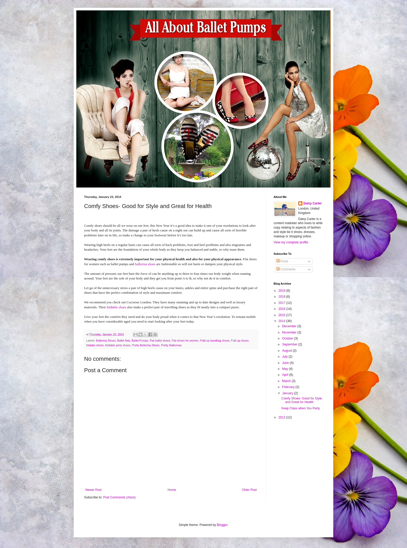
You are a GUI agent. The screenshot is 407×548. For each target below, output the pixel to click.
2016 (282, 309)
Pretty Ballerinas (171, 345)
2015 (282, 315)
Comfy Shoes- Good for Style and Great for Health (301, 400)
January (288, 393)
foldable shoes (116, 307)
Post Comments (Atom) (119, 497)
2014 (282, 321)
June (286, 363)
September (290, 344)
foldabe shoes (95, 345)
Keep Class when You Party (300, 408)
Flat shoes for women (185, 340)
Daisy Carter (312, 203)
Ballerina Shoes (106, 340)
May (285, 369)
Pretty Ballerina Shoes (146, 345)
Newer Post (93, 490)
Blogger (222, 525)
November (289, 332)
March (287, 381)
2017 (282, 303)
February (288, 387)
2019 (282, 290)
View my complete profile (291, 242)
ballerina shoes (145, 264)
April (285, 375)
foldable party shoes (117, 345)
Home (172, 490)
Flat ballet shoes (160, 340)
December (289, 326)
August (287, 350)
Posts (282, 261)
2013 (282, 417)
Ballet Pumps (140, 340)
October (288, 338)
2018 (282, 296)
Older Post (249, 490)
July (285, 356)
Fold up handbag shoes (214, 340)
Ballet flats (123, 340)
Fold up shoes (240, 340)
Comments (285, 269)
